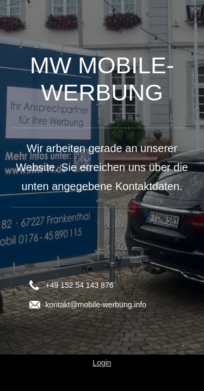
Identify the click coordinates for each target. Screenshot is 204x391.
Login (101, 362)
